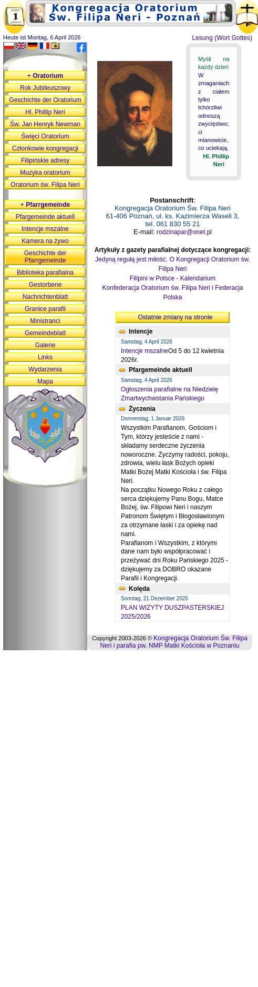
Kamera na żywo (45, 241)
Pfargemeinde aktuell (45, 216)
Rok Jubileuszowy (45, 88)
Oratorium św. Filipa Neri (45, 184)
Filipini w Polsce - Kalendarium (172, 278)
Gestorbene (45, 284)
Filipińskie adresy (45, 160)
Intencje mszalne (144, 351)
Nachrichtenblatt (45, 296)
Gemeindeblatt (45, 333)
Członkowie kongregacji (45, 148)
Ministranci (45, 321)
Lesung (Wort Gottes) (222, 38)
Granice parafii (45, 309)
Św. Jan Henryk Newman (45, 124)
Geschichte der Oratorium (45, 100)
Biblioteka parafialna (45, 272)
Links (45, 357)
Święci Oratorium (45, 136)
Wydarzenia (44, 369)
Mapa (45, 381)
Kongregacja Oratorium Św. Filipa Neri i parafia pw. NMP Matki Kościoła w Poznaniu (173, 641)
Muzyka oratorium (45, 172)
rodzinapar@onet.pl (184, 232)
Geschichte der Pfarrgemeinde (45, 256)
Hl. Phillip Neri (45, 112)
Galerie (45, 345)
